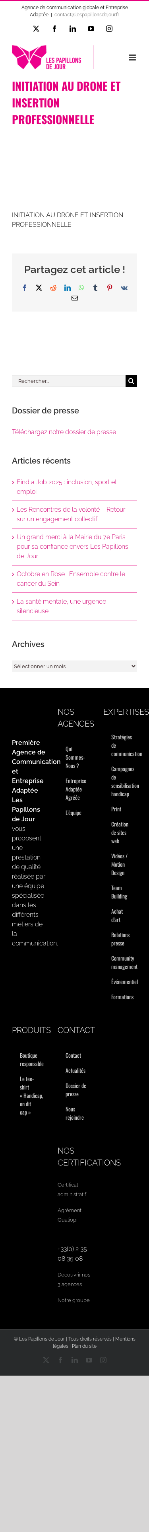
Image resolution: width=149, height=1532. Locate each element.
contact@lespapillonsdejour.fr (86, 15)
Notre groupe (74, 1300)
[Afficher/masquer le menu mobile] (133, 57)
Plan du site (84, 1346)
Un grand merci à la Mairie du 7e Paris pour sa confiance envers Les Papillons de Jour (72, 546)
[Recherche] (131, 381)
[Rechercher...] (69, 381)
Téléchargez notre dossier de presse (64, 432)
